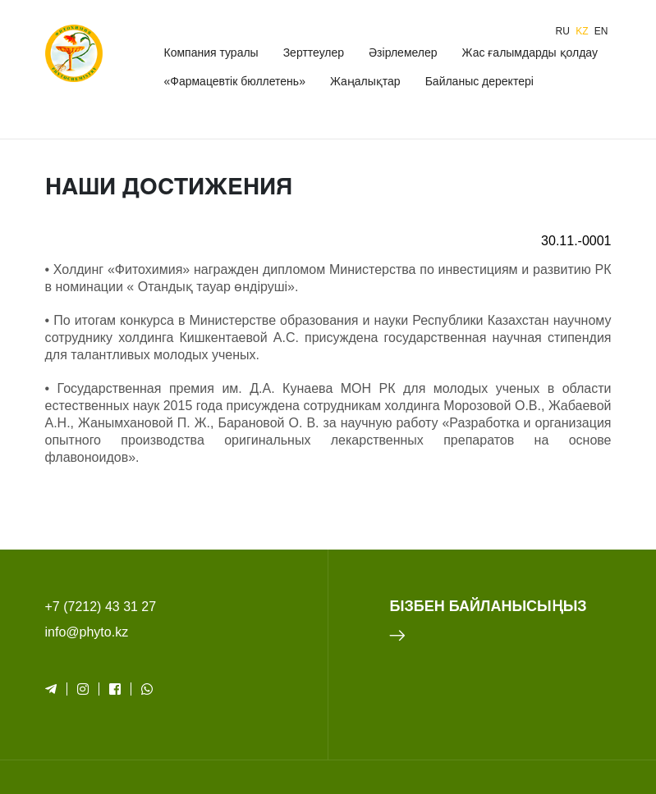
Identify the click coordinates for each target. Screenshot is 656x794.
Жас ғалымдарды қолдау (530, 52)
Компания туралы (210, 52)
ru (563, 31)
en (601, 31)
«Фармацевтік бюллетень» (234, 81)
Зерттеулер (313, 52)
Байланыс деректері (479, 81)
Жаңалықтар (365, 81)
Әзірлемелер (403, 52)
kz (583, 31)
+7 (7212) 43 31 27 (101, 607)
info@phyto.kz (87, 632)
